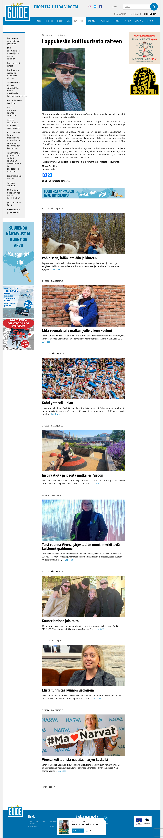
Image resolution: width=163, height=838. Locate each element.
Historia (37, 21)
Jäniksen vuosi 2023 (14, 204)
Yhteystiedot (33, 826)
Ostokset (116, 21)
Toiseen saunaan (11, 184)
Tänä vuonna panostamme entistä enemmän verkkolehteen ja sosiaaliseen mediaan (14, 162)
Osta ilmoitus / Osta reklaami (36, 822)
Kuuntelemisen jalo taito (14, 101)
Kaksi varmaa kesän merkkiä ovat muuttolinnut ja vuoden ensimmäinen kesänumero (13, 140)
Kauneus (127, 21)
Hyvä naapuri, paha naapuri (13, 211)
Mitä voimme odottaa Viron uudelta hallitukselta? (14, 194)
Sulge (106, 818)
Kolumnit (92, 21)
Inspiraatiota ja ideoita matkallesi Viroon (13, 74)
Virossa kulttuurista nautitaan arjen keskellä (13, 124)
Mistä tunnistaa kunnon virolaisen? (12, 111)
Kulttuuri (49, 21)
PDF (90, 830)
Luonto (150, 21)
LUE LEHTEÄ (78, 830)
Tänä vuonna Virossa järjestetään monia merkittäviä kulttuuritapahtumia (17, 89)
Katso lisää (47, 786)
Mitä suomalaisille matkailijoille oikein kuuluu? (13, 53)
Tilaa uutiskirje (120, 14)
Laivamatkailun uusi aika (14, 177)
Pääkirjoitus (79, 21)
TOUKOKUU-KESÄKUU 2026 (85, 824)
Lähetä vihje (136, 14)
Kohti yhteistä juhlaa (13, 64)
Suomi (114, 6)
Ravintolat (104, 21)
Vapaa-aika (139, 21)
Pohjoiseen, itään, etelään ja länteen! (13, 41)
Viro (69, 21)
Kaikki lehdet (150, 14)
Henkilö (60, 21)
